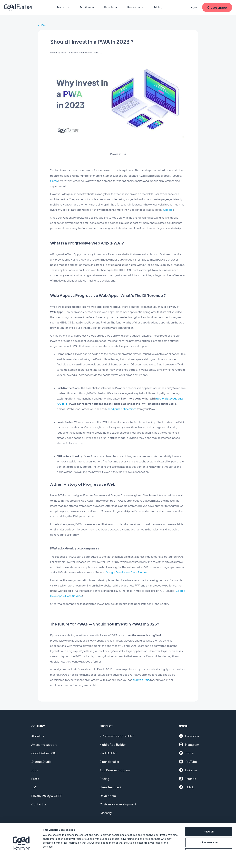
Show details (172, 843)
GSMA (54, 181)
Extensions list (109, 761)
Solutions (87, 7)
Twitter (186, 753)
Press (35, 779)
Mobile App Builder (113, 744)
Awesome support (44, 744)
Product (63, 7)
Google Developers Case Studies (126, 572)
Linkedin (188, 770)
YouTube (188, 761)
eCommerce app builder (117, 736)
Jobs (34, 770)
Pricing (158, 7)
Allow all (209, 807)
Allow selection (208, 817)
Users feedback (111, 787)
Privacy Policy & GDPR (46, 796)
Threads (187, 779)
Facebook (189, 736)
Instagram (189, 744)
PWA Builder (108, 753)
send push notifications (122, 409)
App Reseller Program (115, 770)
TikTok (186, 787)
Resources (135, 7)
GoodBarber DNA (43, 753)
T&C (34, 787)
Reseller (111, 7)
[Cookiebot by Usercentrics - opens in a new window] (21, 843)
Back (43, 25)
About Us (37, 736)
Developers (108, 796)
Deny (209, 828)
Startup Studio (41, 761)
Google (168, 209)
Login (193, 7)
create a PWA (141, 680)
